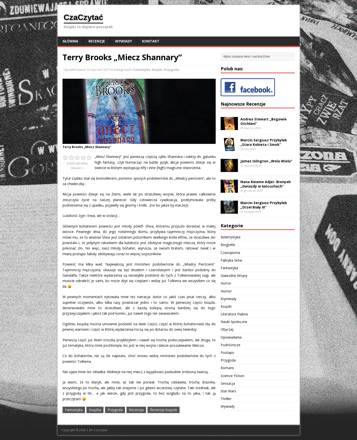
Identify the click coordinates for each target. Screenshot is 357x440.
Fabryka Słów (231, 260)
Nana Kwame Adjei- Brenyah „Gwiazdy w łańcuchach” (265, 184)
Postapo (227, 352)
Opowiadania (231, 337)
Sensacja (228, 383)
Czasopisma (230, 252)
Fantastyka (141, 69)
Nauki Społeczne (234, 321)
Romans (227, 367)
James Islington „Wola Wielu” (266, 161)
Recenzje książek (163, 409)
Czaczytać (101, 430)
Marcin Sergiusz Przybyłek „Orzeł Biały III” (263, 205)
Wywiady (123, 41)
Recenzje (96, 41)
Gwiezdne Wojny (234, 275)
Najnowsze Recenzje (243, 104)
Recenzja (136, 409)
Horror (226, 283)
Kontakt (150, 41)
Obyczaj (227, 329)
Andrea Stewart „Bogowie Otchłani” (263, 121)
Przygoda (171, 69)
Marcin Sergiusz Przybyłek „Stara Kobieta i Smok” (263, 142)
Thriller (226, 398)
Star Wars (228, 391)
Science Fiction (232, 375)
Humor (226, 291)
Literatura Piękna (234, 314)
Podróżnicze (230, 345)
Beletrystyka (230, 237)
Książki (157, 69)
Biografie (228, 244)
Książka (95, 409)
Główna (70, 41)
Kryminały (228, 298)
